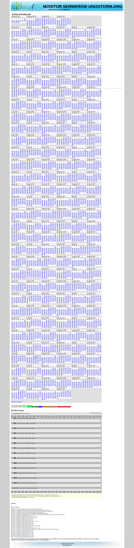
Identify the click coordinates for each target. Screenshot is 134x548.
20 (12, 20)
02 (38, 19)
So (23, 17)
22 (16, 20)
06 (31, 20)
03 (40, 19)
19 (25, 19)
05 (29, 20)
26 (25, 20)
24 (20, 20)
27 (12, 22)
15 (35, 22)
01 (35, 19)
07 (33, 20)
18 (27, 23)
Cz (18, 17)
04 (27, 20)
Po (12, 17)
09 (38, 20)
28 (14, 22)
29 (16, 22)
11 (27, 22)
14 (33, 22)
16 (38, 22)
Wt (14, 17)
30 (18, 22)
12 (29, 22)
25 (23, 20)
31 (40, 25)
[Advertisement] (113, 50)
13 (31, 22)
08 (35, 20)
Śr (16, 17)
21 (14, 20)
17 (40, 22)
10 (40, 20)
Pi (20, 17)
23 (18, 20)
